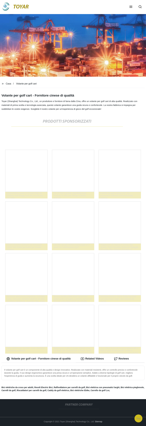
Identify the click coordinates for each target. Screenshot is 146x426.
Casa (8, 83)
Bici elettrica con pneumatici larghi (103, 387)
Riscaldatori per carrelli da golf (31, 390)
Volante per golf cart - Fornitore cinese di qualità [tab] (38, 359)
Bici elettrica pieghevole (132, 387)
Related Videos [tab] (92, 359)
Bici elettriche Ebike (80, 390)
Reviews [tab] (121, 359)
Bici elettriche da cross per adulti (17, 387)
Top (138, 418)
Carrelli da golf (8, 390)
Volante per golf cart (26, 83)
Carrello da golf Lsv (100, 390)
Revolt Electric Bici (43, 387)
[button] (131, 7)
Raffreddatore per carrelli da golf (69, 387)
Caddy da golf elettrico (58, 390)
